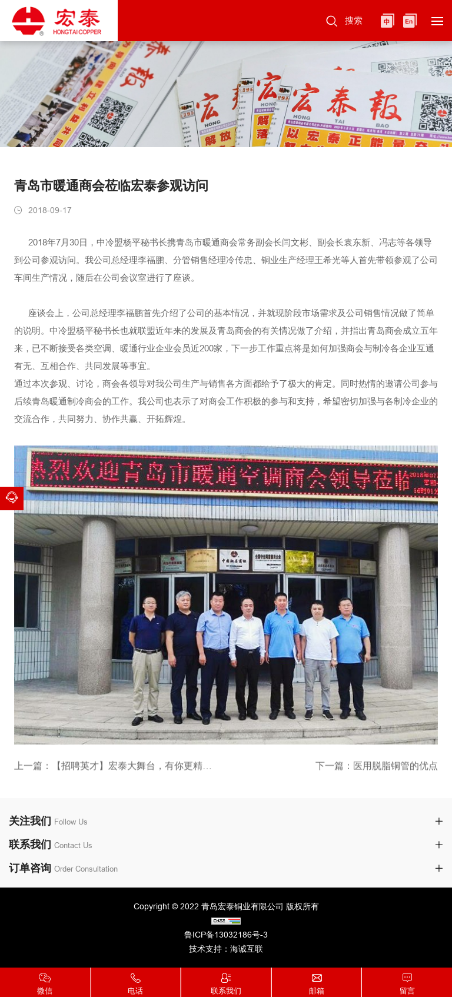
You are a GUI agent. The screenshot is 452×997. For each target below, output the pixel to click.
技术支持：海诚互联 (226, 949)
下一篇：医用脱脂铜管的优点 (376, 767)
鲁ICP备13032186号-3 (226, 934)
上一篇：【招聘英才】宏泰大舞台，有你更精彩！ (115, 767)
